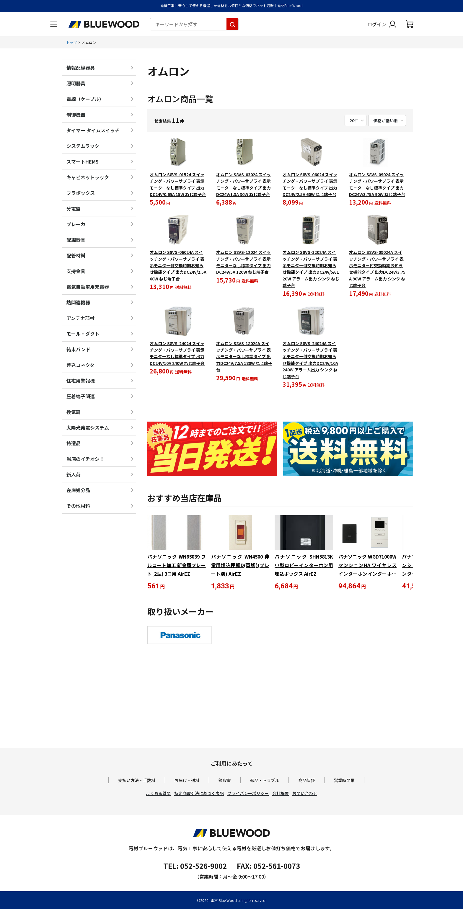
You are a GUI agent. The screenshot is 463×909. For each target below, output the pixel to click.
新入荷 (73, 474)
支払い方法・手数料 (136, 780)
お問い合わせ (304, 793)
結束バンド (78, 349)
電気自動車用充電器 (87, 286)
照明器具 (75, 83)
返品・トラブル (264, 780)
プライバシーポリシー (248, 793)
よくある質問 (158, 793)
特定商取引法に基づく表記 (199, 793)
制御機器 (75, 114)
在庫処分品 (78, 490)
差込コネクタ (80, 364)
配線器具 (75, 239)
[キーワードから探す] (232, 24)
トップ (71, 42)
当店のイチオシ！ (85, 458)
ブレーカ (75, 224)
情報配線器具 (80, 67)
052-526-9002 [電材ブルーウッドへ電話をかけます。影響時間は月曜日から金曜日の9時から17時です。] (203, 866)
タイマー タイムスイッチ (93, 130)
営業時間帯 (344, 780)
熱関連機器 (78, 302)
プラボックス (80, 192)
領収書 (225, 780)
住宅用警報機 (80, 380)
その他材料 (78, 505)
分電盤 (73, 208)
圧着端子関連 (80, 396)
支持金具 (75, 271)
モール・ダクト (83, 333)
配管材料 (75, 255)
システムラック (82, 145)
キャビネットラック (87, 177)
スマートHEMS (82, 161)
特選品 (73, 443)
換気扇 (73, 411)
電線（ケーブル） (85, 98)
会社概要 (280, 793)
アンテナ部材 (80, 318)
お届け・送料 (187, 780)
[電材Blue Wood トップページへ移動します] (104, 24)
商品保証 (306, 780)
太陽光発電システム (87, 427)
